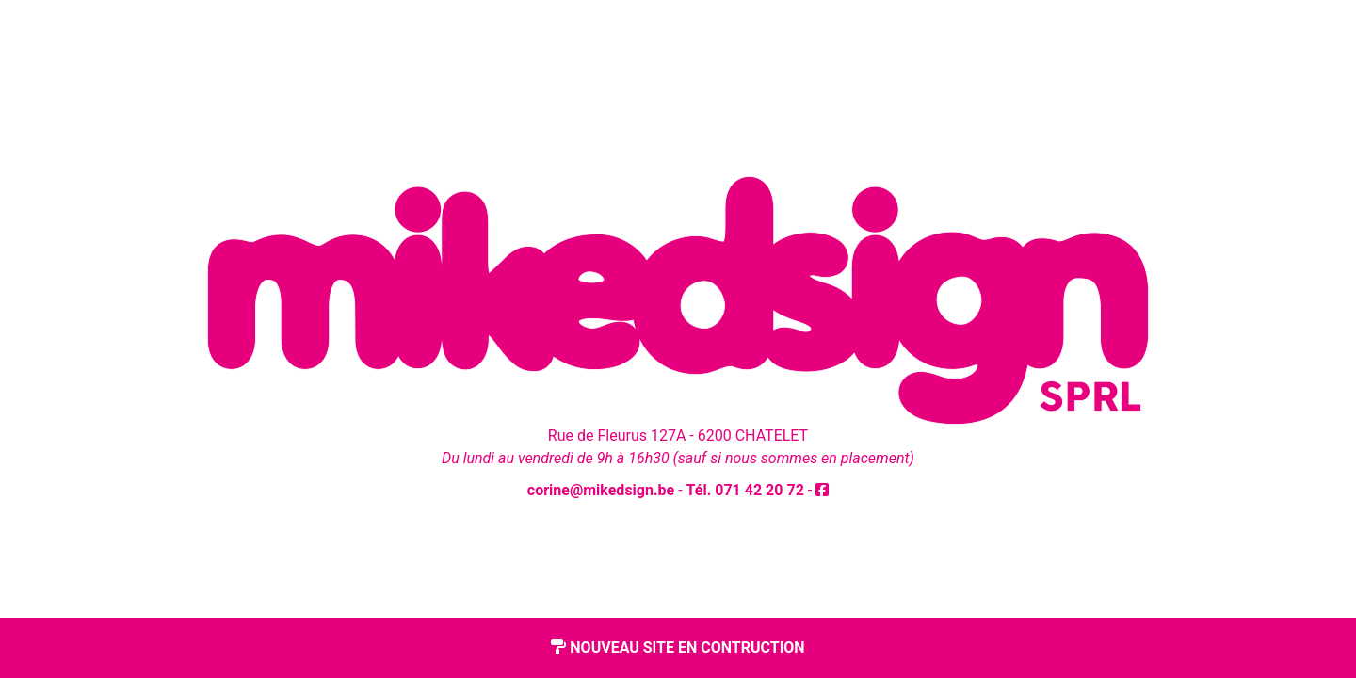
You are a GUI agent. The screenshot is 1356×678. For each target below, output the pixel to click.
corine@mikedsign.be (600, 490)
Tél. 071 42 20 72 (745, 490)
